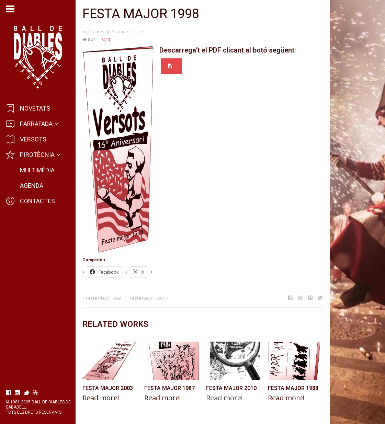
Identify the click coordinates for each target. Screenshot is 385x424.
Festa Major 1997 (147, 298)
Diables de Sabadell (110, 31)
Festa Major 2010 (231, 388)
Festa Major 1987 (169, 388)
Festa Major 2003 (107, 388)
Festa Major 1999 (103, 298)
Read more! (100, 397)
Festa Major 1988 (293, 388)
